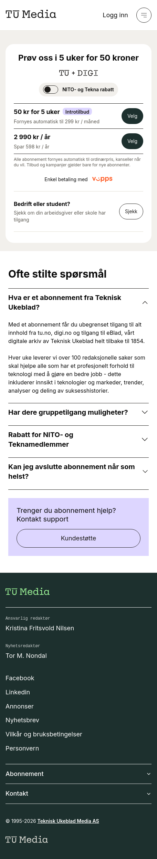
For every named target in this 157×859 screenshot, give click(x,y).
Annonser (20, 706)
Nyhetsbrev (22, 720)
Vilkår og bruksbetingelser (44, 734)
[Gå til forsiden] (28, 591)
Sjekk (131, 211)
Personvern (22, 748)
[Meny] (143, 15)
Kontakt (78, 793)
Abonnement (78, 773)
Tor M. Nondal (26, 655)
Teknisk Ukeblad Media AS (68, 821)
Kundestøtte (78, 538)
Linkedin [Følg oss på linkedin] (18, 692)
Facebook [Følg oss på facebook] (20, 678)
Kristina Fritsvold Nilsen (40, 628)
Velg (132, 116)
